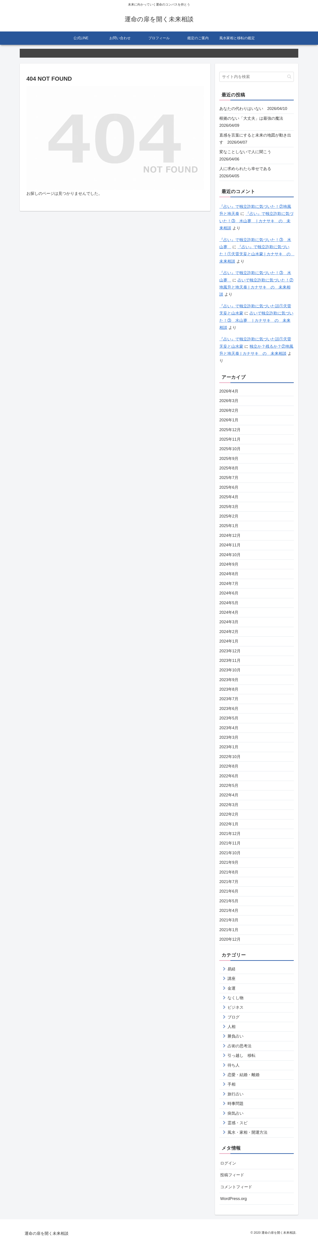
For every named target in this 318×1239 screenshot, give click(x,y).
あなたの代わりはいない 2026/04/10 (253, 108)
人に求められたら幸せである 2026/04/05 (247, 172)
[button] (289, 76)
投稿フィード (232, 1175)
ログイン (228, 1163)
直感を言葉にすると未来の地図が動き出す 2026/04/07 (255, 139)
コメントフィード (236, 1187)
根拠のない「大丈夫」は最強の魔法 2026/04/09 (253, 122)
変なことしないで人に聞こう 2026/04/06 (247, 155)
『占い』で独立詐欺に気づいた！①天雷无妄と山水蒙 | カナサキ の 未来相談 (256, 254)
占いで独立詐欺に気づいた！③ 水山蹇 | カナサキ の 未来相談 (256, 320)
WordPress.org (233, 1198)
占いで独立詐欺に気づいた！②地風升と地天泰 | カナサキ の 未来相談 (256, 287)
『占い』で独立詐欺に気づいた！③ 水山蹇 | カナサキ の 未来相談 (256, 220)
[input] (256, 77)
